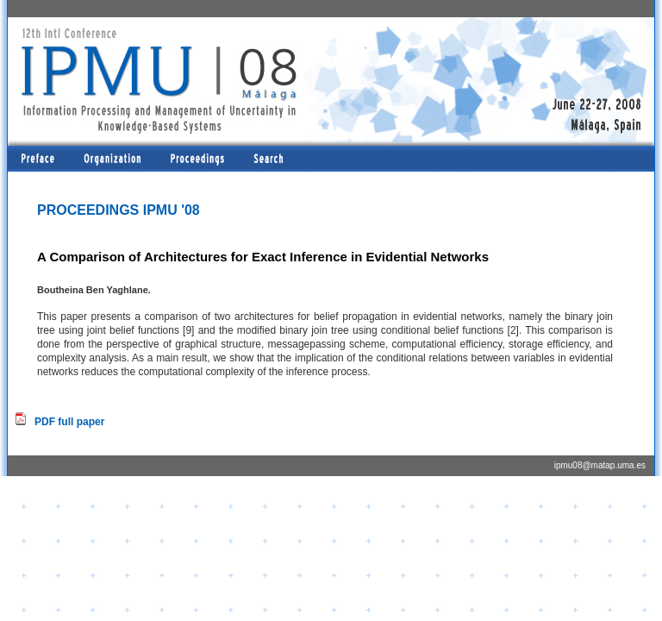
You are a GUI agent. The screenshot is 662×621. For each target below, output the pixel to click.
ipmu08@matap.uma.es (600, 465)
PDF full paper (69, 422)
